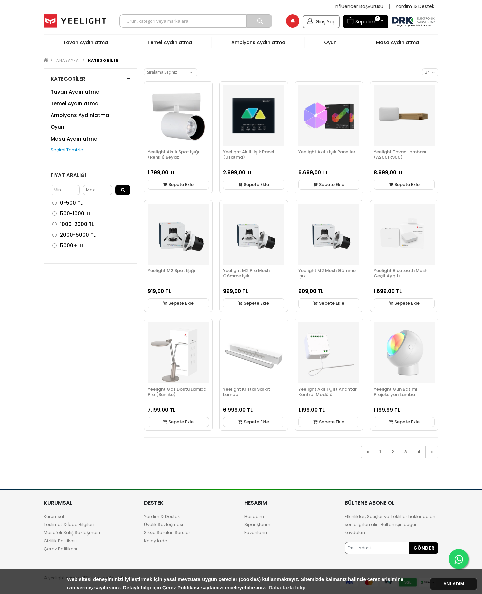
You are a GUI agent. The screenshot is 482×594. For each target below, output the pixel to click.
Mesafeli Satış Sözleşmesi (72, 532)
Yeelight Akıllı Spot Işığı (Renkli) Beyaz (173, 154)
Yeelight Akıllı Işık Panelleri (327, 152)
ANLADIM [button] (453, 583)
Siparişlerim (257, 524)
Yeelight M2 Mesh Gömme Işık (327, 273)
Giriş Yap (321, 21)
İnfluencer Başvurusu (358, 6)
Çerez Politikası (60, 549)
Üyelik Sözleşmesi (163, 524)
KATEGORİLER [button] (68, 78)
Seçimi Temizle (67, 150)
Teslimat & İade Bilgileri (69, 524)
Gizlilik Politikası (60, 541)
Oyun (57, 126)
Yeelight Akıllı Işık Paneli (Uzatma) (249, 154)
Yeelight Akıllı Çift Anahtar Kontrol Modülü (327, 392)
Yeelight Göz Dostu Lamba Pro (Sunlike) (177, 392)
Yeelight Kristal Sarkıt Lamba (246, 392)
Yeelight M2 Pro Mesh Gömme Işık (246, 273)
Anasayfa (67, 60)
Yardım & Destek (414, 6)
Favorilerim (256, 532)
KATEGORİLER (103, 60)
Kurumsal (54, 516)
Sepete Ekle (178, 184)
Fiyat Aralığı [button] (68, 175)
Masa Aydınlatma (74, 138)
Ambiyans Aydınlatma (80, 115)
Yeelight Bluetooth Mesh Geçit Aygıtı (400, 273)
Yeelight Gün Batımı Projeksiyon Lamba (395, 392)
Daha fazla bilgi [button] (287, 587)
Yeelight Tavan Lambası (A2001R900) (400, 154)
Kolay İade (155, 541)
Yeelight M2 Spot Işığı (171, 270)
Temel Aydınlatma (75, 103)
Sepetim (363, 21)
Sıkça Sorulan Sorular (167, 532)
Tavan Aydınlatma (75, 91)
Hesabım (254, 516)
